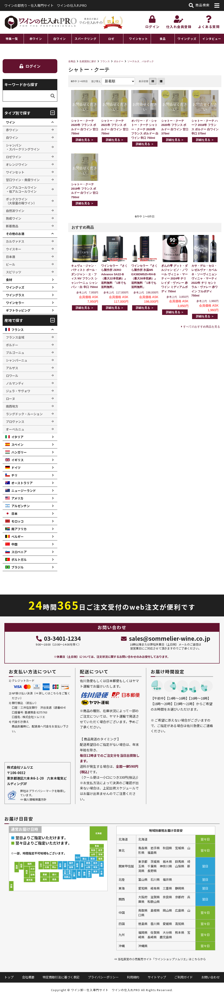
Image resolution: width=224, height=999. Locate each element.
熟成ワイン (13, 218)
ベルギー (17, 536)
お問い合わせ (210, 977)
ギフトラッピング (18, 310)
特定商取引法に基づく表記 (61, 977)
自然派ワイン (15, 210)
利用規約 (133, 977)
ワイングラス (15, 295)
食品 (163, 39)
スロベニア (19, 552)
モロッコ (17, 521)
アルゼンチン (20, 506)
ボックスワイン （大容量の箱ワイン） (21, 201)
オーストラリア (22, 483)
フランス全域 (15, 337)
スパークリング (85, 39)
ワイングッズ (187, 39)
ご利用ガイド (183, 977)
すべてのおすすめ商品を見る (201, 326)
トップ (9, 977)
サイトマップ (157, 977)
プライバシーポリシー (103, 977)
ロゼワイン (13, 157)
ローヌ (10, 398)
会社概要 (28, 977)
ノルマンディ (15, 383)
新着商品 (12, 226)
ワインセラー (15, 302)
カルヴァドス (15, 241)
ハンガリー (19, 452)
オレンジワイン (16, 164)
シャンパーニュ (16, 360)
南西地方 (12, 406)
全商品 (71, 61)
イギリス (17, 460)
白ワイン (59, 39)
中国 (14, 544)
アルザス (12, 368)
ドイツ (16, 467)
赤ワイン (36, 39)
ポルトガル (19, 559)
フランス (105, 61)
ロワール (12, 375)
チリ (14, 475)
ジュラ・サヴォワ (18, 391)
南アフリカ (19, 529)
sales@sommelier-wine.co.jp (165, 638)
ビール (10, 264)
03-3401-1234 (58, 638)
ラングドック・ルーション (24, 414)
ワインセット (138, 39)
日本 (14, 513)
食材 (9, 279)
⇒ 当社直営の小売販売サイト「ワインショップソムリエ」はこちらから (160, 959)
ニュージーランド (23, 490)
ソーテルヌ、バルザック (140, 61)
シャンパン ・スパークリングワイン (23, 147)
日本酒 (10, 256)
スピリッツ (13, 272)
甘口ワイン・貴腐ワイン (23, 180)
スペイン (17, 444)
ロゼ (111, 39)
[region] (112, 39)
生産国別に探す (87, 61)
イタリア (17, 437)
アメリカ (17, 498)
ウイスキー (13, 249)
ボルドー (118, 61)
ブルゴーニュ (15, 352)
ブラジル (17, 567)
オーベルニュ (15, 429)
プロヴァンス (15, 421)
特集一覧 (12, 39)
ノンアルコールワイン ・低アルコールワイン (21, 189)
